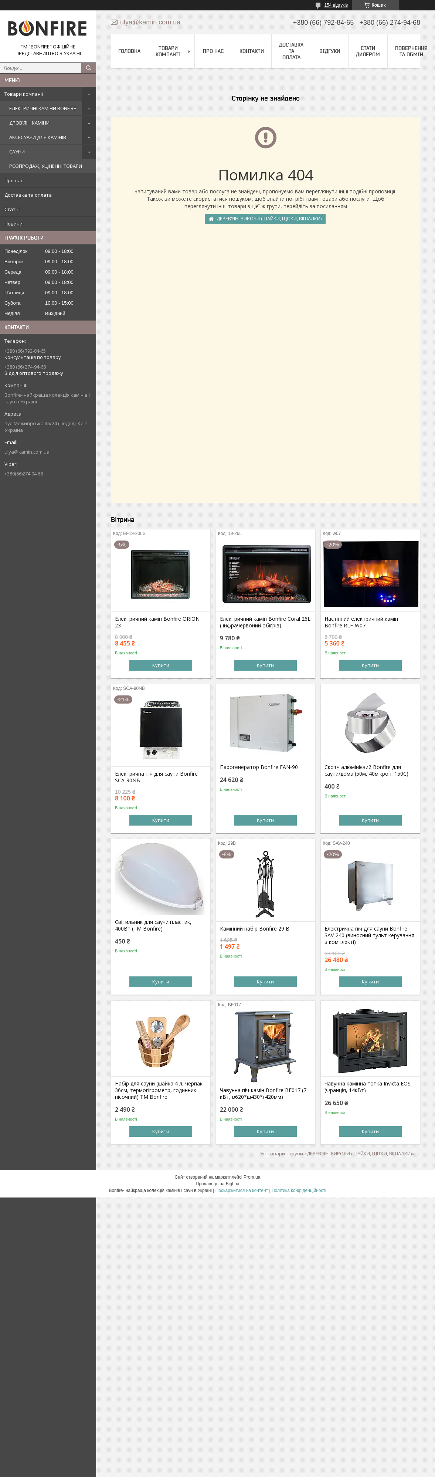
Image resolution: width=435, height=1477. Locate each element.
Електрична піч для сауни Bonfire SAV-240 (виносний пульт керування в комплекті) (369, 935)
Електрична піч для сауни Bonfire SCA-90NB (156, 777)
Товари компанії (23, 94)
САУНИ (17, 151)
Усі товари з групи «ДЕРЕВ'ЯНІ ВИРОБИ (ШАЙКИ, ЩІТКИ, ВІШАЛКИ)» (337, 1153)
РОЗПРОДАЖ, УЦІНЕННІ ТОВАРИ (45, 166)
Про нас (13, 180)
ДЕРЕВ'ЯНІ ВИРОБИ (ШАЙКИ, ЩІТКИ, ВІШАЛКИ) (269, 218)
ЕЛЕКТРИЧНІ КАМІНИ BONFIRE (42, 108)
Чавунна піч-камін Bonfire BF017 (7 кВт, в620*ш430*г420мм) (263, 1093)
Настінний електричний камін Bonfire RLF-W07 (361, 622)
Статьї (12, 209)
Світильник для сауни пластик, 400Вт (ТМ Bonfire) (153, 925)
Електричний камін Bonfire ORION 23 (157, 622)
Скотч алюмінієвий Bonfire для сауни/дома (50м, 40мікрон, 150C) (366, 770)
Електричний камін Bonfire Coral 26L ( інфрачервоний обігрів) (265, 622)
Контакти (251, 51)
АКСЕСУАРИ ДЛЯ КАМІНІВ (37, 137)
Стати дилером (368, 51)
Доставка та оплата (28, 195)
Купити (160, 665)
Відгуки (329, 51)
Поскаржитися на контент (241, 1190)
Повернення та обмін (411, 51)
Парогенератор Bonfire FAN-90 (259, 767)
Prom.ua (252, 1177)
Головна (129, 51)
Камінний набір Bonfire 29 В (254, 928)
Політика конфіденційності (299, 1190)
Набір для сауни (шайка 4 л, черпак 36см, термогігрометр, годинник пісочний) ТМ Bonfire (159, 1090)
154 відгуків (336, 5)
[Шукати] (88, 68)
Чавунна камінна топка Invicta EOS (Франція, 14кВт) (367, 1087)
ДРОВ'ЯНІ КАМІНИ (29, 122)
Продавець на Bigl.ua (217, 1183)
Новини (13, 223)
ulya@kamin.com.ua (27, 451)
